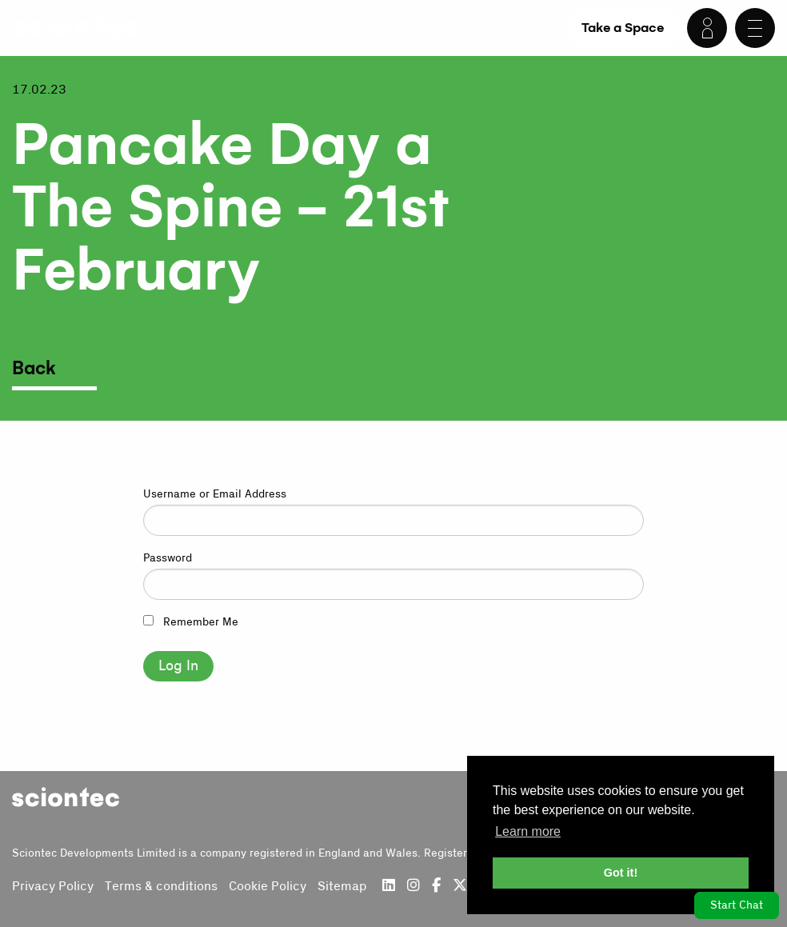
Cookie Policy (267, 886)
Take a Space (622, 27)
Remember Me (190, 622)
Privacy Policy (53, 886)
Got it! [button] (620, 872)
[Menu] (755, 28)
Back (34, 368)
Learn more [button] (528, 831)
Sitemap (342, 886)
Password (167, 558)
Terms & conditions (161, 886)
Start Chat (736, 905)
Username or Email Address (214, 494)
